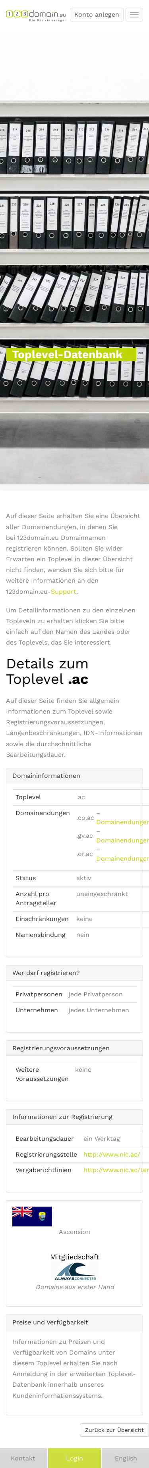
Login (74, 1458)
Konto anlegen (96, 14)
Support (63, 591)
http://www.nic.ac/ (111, 1154)
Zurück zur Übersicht (114, 1430)
